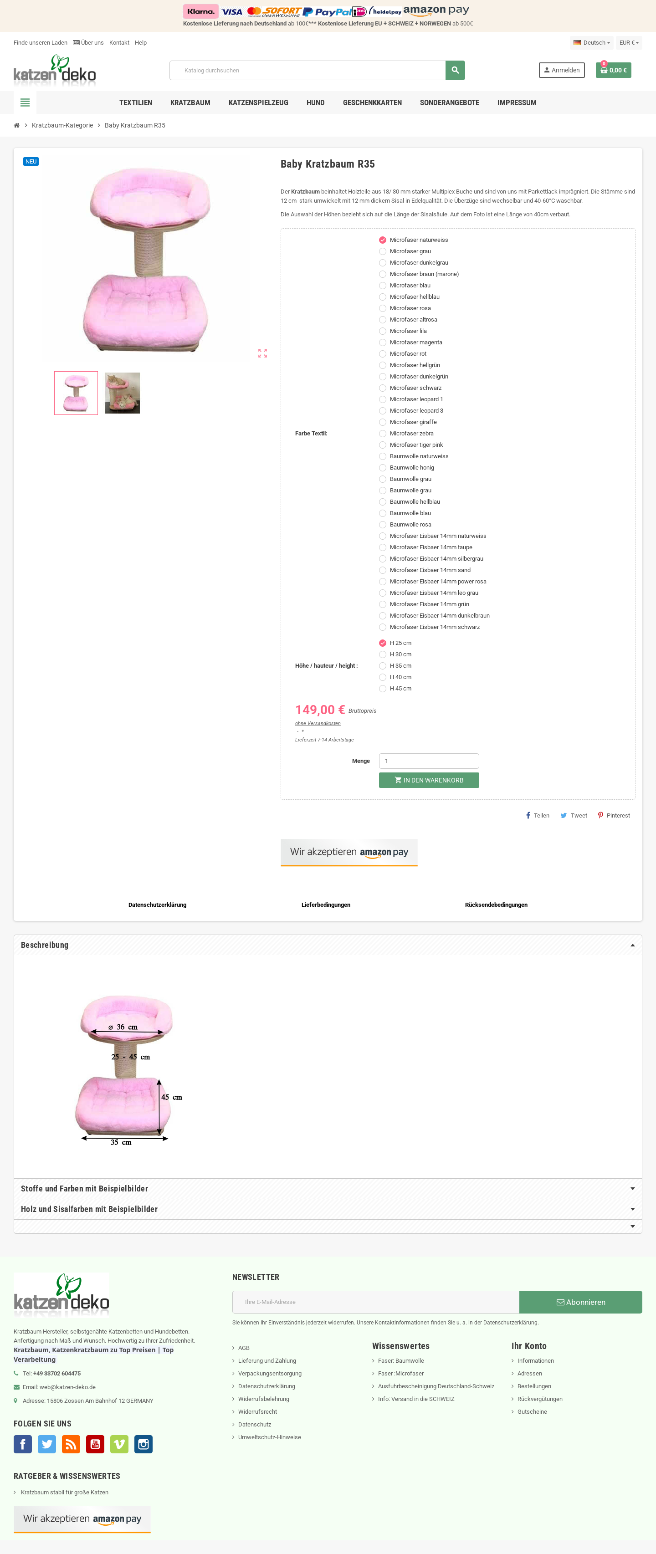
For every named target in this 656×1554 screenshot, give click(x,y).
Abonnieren (581, 1302)
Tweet (573, 815)
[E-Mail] (375, 1302)
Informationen (536, 1360)
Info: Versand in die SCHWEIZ (416, 1399)
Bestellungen (534, 1386)
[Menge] (429, 761)
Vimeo (119, 1444)
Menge (361, 760)
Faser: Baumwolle (401, 1360)
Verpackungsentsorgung (270, 1373)
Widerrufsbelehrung (263, 1399)
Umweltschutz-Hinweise (269, 1437)
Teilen (537, 815)
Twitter (47, 1444)
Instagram (143, 1444)
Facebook (23, 1444)
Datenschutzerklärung (266, 1386)
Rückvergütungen (540, 1399)
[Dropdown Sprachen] (591, 43)
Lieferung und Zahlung (267, 1360)
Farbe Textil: (311, 433)
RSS (71, 1444)
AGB (244, 1347)
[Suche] (316, 70)
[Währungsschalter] (629, 43)
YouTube (95, 1444)
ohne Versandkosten (318, 723)
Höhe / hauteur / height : (326, 665)
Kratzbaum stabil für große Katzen (64, 1492)
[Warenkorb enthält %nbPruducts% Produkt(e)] (613, 70)
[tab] (328, 945)
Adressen (530, 1373)
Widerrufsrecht (257, 1411)
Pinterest (614, 815)
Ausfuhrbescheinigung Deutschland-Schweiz (436, 1386)
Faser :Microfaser (401, 1373)
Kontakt (119, 42)
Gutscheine (532, 1411)
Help (141, 42)
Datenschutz (254, 1424)
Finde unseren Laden (40, 42)
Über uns (88, 42)
